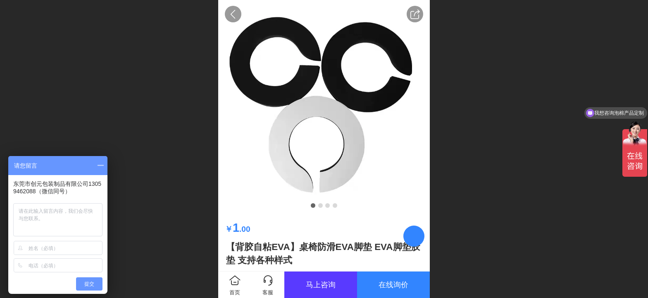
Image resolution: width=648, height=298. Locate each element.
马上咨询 (321, 285)
